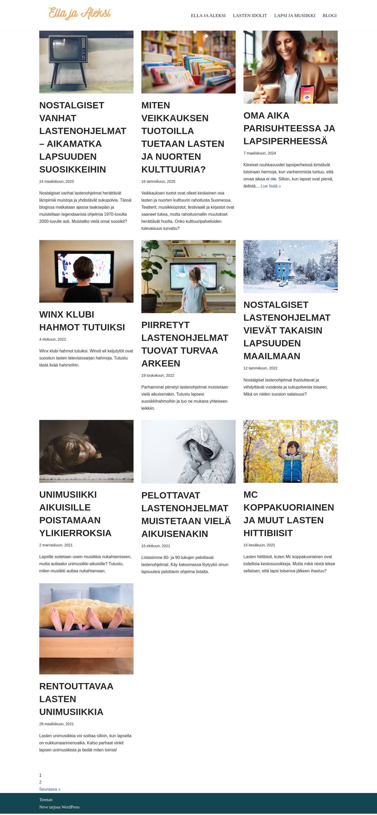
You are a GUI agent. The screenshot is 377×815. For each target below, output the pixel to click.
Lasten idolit (249, 15)
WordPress (71, 808)
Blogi (330, 15)
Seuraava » (50, 791)
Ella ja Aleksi (207, 15)
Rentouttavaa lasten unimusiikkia (76, 700)
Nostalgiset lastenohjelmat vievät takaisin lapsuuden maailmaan (287, 331)
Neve (43, 808)
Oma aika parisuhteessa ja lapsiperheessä (289, 128)
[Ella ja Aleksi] (79, 15)
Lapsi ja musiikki (294, 15)
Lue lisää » (271, 186)
